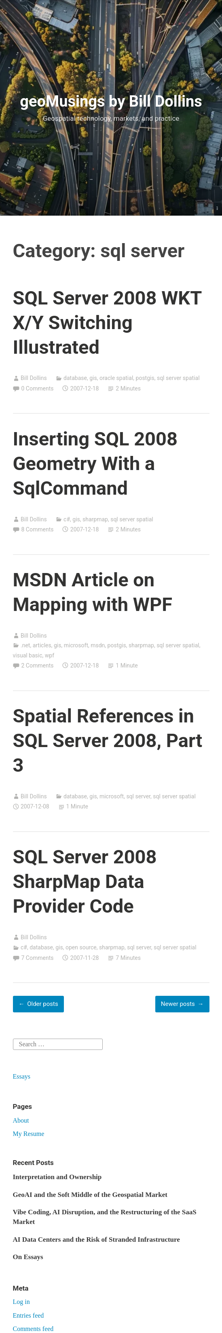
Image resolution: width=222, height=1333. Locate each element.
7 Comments (37, 958)
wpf (49, 655)
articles (42, 645)
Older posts (42, 1004)
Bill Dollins (34, 378)
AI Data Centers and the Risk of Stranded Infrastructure (96, 1239)
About (21, 1120)
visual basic (27, 655)
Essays (22, 1076)
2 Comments (37, 665)
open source (81, 947)
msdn (98, 645)
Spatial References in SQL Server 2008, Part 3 (108, 740)
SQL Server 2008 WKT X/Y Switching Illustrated (107, 322)
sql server (138, 796)
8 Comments (37, 529)
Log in (21, 1301)
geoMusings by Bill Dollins (111, 101)
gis (93, 378)
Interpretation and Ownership (57, 1177)
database (75, 378)
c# (66, 519)
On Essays (28, 1257)
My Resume (28, 1133)
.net (25, 645)
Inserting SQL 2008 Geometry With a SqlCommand (95, 463)
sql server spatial (178, 378)
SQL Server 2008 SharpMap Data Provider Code (85, 881)
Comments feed (33, 1328)
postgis (145, 378)
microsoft (76, 645)
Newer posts (178, 1004)
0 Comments (37, 388)
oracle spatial (116, 378)
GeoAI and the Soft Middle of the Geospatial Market (90, 1195)
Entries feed (28, 1315)
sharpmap (95, 519)
